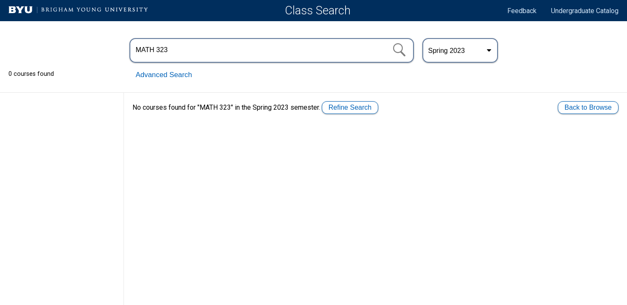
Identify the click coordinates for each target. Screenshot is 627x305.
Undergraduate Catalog (585, 11)
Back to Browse (588, 107)
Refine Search (350, 107)
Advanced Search (164, 75)
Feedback (522, 11)
